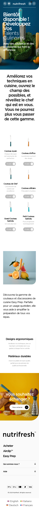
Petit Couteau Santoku (28, 217)
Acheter (8, 445)
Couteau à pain (10, 151)
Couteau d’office (28, 153)
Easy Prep (9, 456)
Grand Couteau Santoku (10, 219)
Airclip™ (8, 451)
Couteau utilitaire (28, 188)
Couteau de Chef (10, 184)
